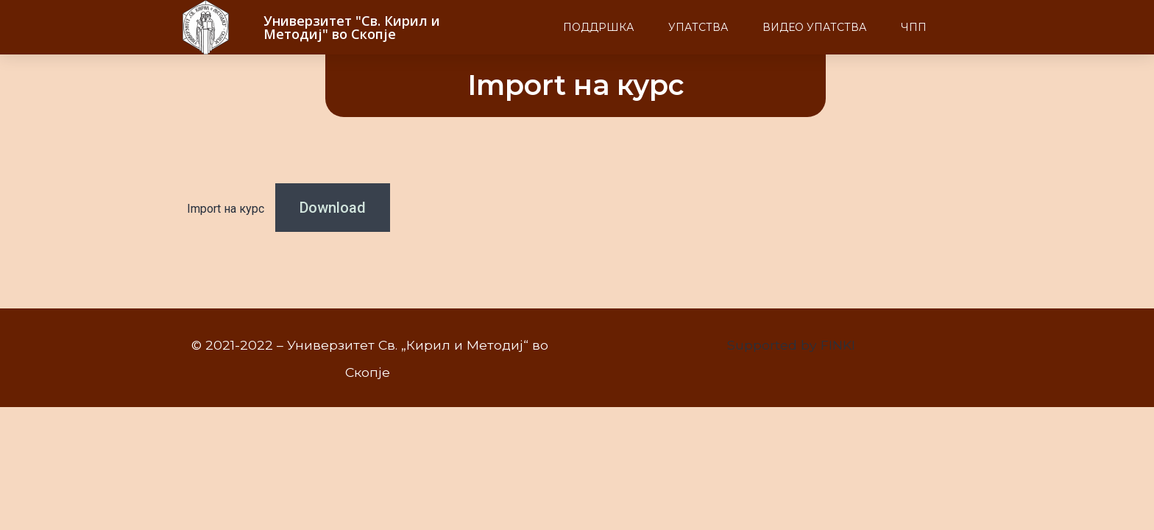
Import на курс (225, 209)
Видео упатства (814, 27)
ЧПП (914, 27)
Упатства (698, 27)
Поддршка (598, 27)
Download (333, 207)
